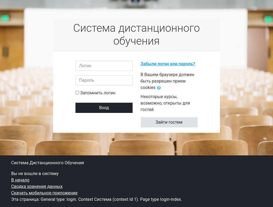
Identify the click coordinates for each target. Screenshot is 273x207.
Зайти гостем (168, 122)
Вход (104, 107)
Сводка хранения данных (37, 186)
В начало (20, 180)
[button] (160, 87)
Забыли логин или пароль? (168, 63)
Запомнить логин (97, 92)
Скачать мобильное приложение (44, 192)
